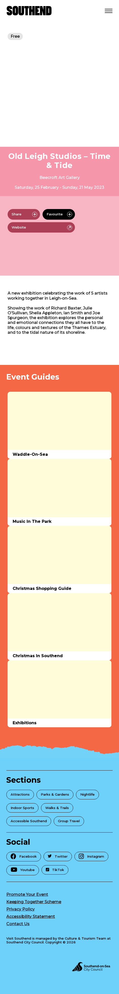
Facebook (24, 856)
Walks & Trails (57, 808)
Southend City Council (25, 942)
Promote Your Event (27, 894)
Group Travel (69, 821)
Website (42, 227)
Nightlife (87, 794)
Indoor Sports (22, 808)
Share (24, 214)
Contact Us (18, 923)
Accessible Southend (29, 821)
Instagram (91, 856)
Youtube (23, 869)
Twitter (58, 856)
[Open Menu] (109, 11)
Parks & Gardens (55, 794)
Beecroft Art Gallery (59, 177)
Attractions (20, 794)
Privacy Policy (20, 909)
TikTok (55, 870)
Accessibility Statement (30, 916)
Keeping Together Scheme (33, 901)
